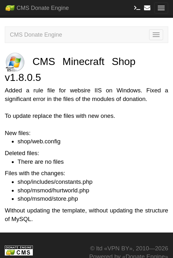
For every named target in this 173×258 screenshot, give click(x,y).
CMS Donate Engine (37, 7)
